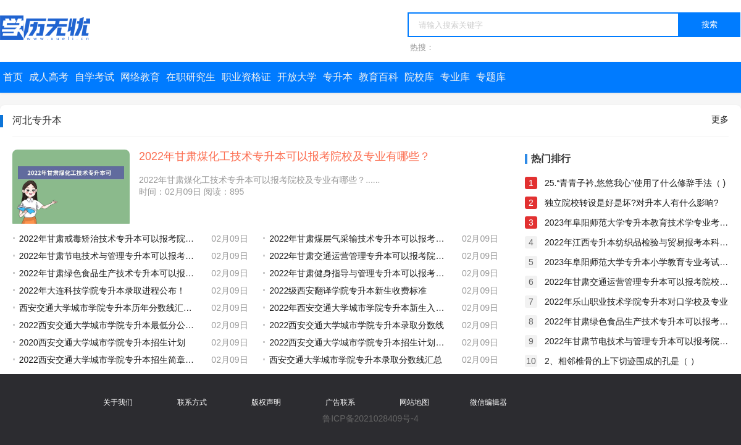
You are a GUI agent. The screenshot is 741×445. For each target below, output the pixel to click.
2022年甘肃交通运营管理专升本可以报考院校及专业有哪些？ (359, 256)
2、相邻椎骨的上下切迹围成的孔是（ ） (622, 361)
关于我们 (118, 402)
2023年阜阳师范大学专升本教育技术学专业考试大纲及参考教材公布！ (637, 222)
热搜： (422, 47)
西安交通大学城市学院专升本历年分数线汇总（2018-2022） (109, 308)
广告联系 (340, 402)
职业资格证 (246, 77)
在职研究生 (191, 77)
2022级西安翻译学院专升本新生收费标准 (348, 290)
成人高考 (49, 77)
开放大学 (297, 77)
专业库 (455, 77)
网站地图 (414, 402)
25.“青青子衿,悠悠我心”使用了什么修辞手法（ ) (635, 183)
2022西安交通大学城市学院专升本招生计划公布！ (359, 342)
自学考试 (94, 77)
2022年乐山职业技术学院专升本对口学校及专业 (636, 302)
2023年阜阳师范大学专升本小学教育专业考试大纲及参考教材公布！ (637, 262)
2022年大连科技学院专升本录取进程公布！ (102, 290)
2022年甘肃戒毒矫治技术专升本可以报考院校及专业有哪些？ (109, 239)
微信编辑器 (488, 402)
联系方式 (192, 402)
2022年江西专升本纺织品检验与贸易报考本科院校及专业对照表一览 (637, 242)
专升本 (338, 77)
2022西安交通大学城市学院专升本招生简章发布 (109, 360)
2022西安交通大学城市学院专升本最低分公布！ (109, 325)
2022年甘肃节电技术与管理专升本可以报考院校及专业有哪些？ (109, 256)
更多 (720, 119)
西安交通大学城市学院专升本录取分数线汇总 (355, 360)
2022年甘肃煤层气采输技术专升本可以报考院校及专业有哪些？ (359, 239)
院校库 (419, 77)
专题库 (491, 77)
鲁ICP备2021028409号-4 (370, 418)
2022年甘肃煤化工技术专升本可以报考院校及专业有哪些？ (284, 156)
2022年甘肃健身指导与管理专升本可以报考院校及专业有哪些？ (359, 273)
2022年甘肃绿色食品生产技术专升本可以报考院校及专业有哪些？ (109, 273)
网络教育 (140, 77)
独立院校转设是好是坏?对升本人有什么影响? (632, 203)
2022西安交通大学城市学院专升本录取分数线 (356, 325)
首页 (13, 77)
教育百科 (378, 77)
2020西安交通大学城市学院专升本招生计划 (102, 342)
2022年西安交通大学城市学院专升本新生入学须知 (359, 308)
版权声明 (266, 402)
